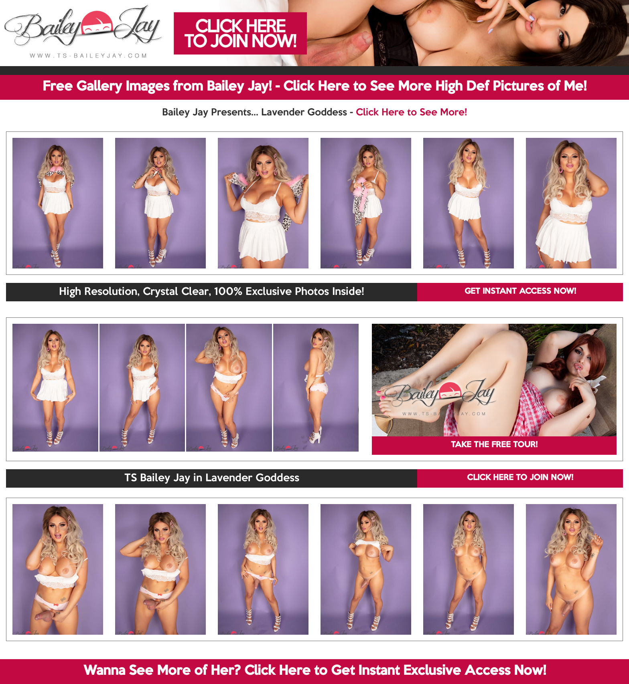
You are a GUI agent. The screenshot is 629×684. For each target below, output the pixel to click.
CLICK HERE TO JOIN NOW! (520, 478)
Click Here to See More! (411, 112)
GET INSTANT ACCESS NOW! (520, 291)
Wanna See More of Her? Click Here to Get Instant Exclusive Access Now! (314, 671)
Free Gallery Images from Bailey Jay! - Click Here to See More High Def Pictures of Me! (314, 87)
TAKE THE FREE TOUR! (494, 445)
